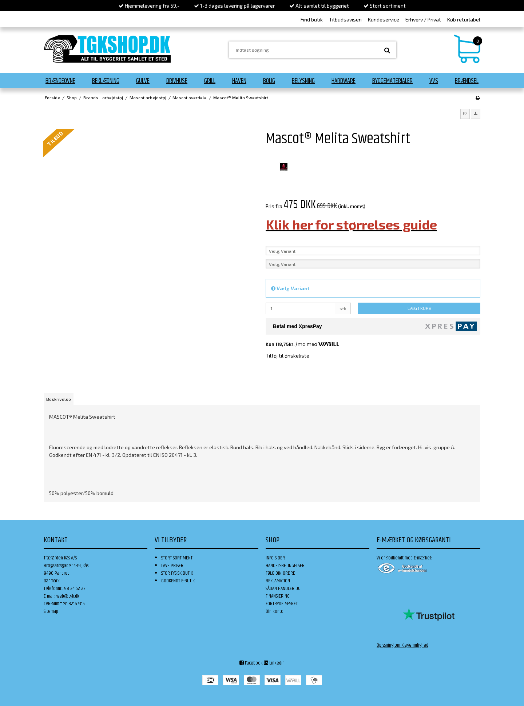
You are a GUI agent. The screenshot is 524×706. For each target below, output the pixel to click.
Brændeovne (60, 81)
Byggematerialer (392, 81)
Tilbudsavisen (345, 19)
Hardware (344, 81)
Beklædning (105, 81)
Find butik (312, 19)
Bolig (269, 81)
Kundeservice (383, 19)
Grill (209, 81)
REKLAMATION (278, 581)
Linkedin (274, 663)
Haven (239, 81)
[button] (465, 114)
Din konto (274, 611)
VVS (433, 81)
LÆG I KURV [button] (419, 308)
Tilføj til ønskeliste (287, 355)
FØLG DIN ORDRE (280, 573)
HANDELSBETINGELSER (285, 566)
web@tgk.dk (67, 596)
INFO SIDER (275, 558)
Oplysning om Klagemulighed (402, 645)
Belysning (303, 81)
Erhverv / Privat (423, 19)
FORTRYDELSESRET (282, 604)
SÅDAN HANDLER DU (283, 589)
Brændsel (467, 81)
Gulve (143, 81)
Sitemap (51, 611)
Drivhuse (176, 81)
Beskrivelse (58, 399)
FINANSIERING (278, 596)
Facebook (251, 663)
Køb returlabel (463, 19)
